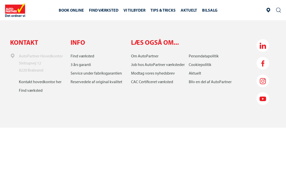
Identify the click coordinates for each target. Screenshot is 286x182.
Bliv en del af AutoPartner (210, 81)
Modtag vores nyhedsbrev (153, 73)
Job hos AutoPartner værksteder (158, 64)
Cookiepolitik (200, 64)
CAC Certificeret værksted (152, 81)
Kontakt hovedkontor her (40, 81)
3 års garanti (81, 64)
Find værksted (31, 90)
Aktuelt (195, 73)
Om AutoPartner (144, 55)
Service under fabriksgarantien (96, 73)
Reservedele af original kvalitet (96, 81)
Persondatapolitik (204, 55)
